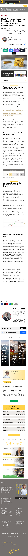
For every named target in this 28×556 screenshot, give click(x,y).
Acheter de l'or (14, 401)
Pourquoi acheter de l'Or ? (6, 516)
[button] (14, 80)
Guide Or (17, 519)
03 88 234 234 (15, 1)
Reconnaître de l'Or (5, 517)
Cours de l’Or (18, 510)
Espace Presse (18, 513)
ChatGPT (5, 50)
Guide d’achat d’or (5, 525)
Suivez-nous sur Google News (15, 44)
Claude (16, 50)
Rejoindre (23, 328)
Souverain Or (5, 430)
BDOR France (18, 517)
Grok (14, 53)
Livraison (3, 526)
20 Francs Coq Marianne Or (8, 422)
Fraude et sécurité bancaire (7, 514)
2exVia (5, 542)
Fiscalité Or (4, 510)
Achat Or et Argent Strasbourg (5, 519)
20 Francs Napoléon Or (7, 419)
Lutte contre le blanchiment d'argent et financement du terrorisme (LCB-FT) (6, 512)
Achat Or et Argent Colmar (7, 521)
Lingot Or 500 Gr (6, 414)
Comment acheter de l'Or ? (7, 515)
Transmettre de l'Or (19, 516)
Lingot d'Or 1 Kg (6, 411)
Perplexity (22, 50)
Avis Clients (18, 512)
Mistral (11, 50)
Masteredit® (10, 542)
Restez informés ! (9, 465)
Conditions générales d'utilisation (19, 522)
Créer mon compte (5, 529)
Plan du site (18, 524)
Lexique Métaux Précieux (20, 515)
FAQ (16, 514)
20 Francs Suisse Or (6, 424)
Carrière (17, 520)
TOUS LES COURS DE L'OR (14, 435)
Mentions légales (19, 523)
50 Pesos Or (5, 427)
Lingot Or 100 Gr (6, 416)
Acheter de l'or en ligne (10, 475)
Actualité (4, 15)
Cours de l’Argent (19, 511)
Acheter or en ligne (5, 524)
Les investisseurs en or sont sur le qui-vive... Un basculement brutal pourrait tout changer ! (13, 112)
